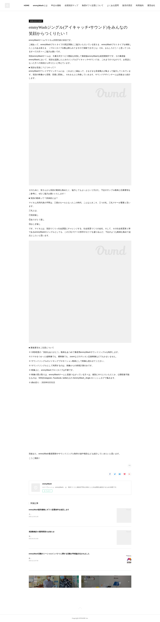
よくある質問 (113, 5)
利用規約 (140, 5)
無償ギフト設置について (92, 5)
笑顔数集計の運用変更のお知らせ (41, 532)
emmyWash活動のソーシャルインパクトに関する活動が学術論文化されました (59, 554)
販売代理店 (127, 5)
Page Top (80, 608)
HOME (26, 5)
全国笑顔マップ (71, 5)
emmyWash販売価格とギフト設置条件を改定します (49, 510)
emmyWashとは (40, 5)
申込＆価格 (56, 5)
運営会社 (151, 5)
